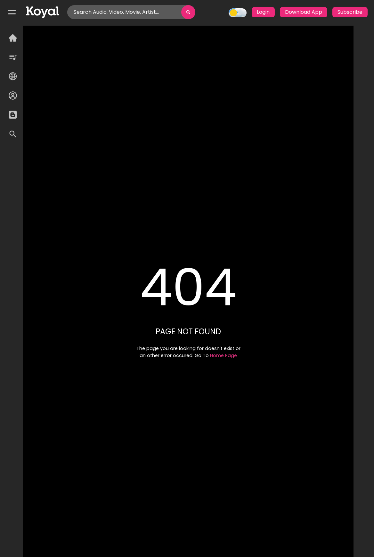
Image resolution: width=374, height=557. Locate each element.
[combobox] (74, 12)
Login (263, 12)
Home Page (223, 355)
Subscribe (349, 12)
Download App (303, 12)
